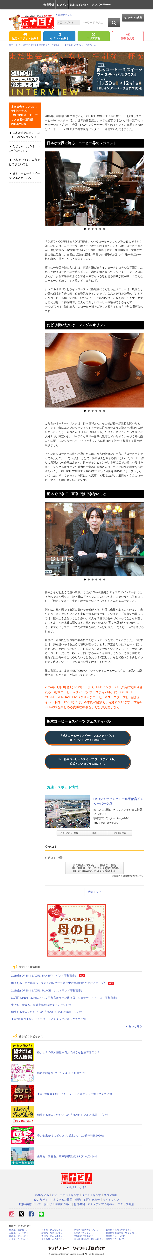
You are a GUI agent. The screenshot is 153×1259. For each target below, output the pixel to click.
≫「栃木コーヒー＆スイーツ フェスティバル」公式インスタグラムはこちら (87, 761)
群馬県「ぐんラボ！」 (20, 1236)
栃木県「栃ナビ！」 (18, 1230)
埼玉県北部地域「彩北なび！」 (89, 1239)
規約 (78, 1199)
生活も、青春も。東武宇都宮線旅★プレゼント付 (41, 1004)
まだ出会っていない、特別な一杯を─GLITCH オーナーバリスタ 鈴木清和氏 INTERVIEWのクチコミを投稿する (94, 868)
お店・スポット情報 (69, 833)
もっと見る (133, 1026)
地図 (94, 833)
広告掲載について (30, 1204)
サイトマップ (111, 1199)
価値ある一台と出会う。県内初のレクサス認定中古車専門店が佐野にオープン (58, 982)
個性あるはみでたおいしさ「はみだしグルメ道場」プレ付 (46, 1011)
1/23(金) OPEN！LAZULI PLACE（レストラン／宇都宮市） (47, 990)
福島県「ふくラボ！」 (20, 1233)
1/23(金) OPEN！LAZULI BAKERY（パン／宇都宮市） (44, 975)
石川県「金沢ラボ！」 (20, 1239)
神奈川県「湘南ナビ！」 (85, 1236)
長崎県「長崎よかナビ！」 (119, 1230)
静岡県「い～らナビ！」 (117, 1236)
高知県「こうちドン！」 (117, 1239)
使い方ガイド (42, 1199)
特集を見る (128, 36)
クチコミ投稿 (133, 17)
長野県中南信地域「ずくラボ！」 (122, 1233)
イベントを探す (59, 36)
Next (139, 191)
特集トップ (94, 891)
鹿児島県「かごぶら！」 (53, 1239)
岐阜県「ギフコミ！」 (84, 1233)
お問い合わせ (92, 1199)
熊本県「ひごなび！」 (52, 1230)
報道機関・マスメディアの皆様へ (94, 1204)
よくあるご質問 (62, 1199)
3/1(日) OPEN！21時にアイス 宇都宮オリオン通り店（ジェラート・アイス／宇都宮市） (65, 997)
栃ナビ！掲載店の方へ (57, 1204)
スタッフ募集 (126, 1204)
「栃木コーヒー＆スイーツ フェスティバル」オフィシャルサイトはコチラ (87, 737)
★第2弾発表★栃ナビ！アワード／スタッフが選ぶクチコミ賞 (48, 1019)
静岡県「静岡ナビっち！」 (86, 1230)
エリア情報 (93, 36)
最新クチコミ (63, 14)
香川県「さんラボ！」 (52, 1236)
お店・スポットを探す (25, 36)
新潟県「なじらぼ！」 (52, 1233)
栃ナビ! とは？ (76, 1187)
